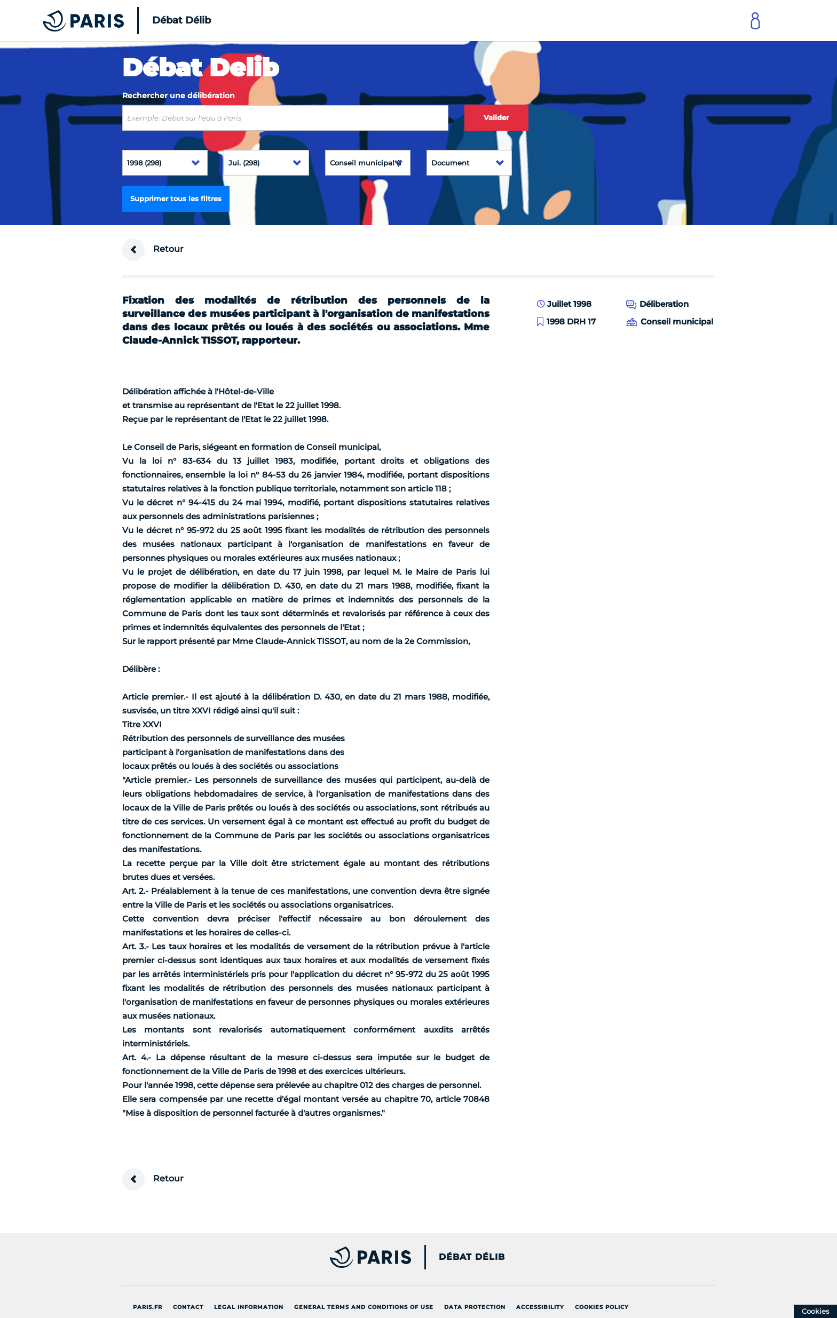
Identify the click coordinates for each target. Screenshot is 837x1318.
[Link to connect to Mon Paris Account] (755, 20)
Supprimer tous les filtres (176, 198)
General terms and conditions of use (363, 1307)
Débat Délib (472, 1257)
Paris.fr (147, 1307)
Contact (188, 1307)
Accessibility (540, 1307)
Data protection (475, 1307)
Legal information (248, 1307)
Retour (153, 250)
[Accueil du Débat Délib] (112, 20)
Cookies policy (602, 1307)
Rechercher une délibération (178, 95)
